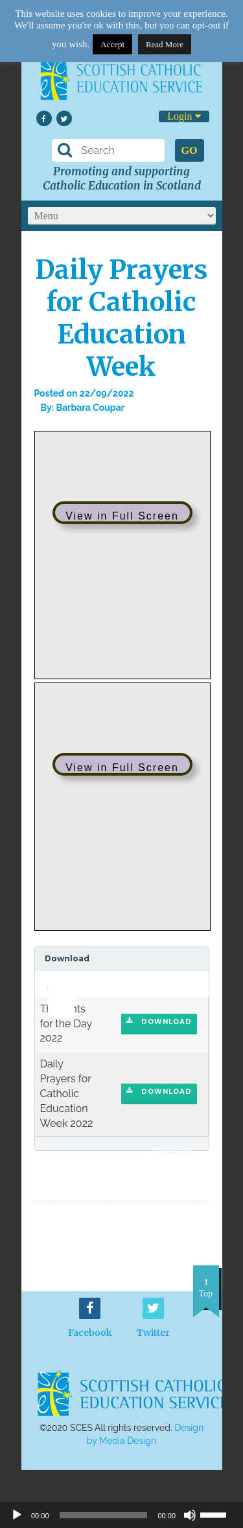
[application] (54, 983)
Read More (164, 44)
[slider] (56, 979)
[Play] (16, 1515)
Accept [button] (112, 44)
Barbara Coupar (90, 407)
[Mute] (189, 1515)
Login (183, 116)
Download (159, 1021)
